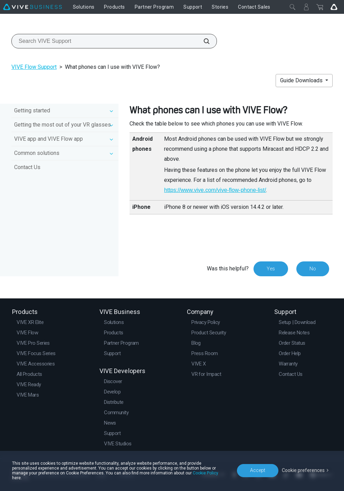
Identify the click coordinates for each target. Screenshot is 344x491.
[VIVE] (32, 6)
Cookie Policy (205, 473)
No (312, 268)
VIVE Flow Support (34, 67)
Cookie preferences (303, 470)
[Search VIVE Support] (203, 41)
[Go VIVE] (334, 7)
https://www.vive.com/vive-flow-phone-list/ (215, 190)
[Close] (292, 7)
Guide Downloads (302, 80)
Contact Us (27, 167)
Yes (271, 268)
